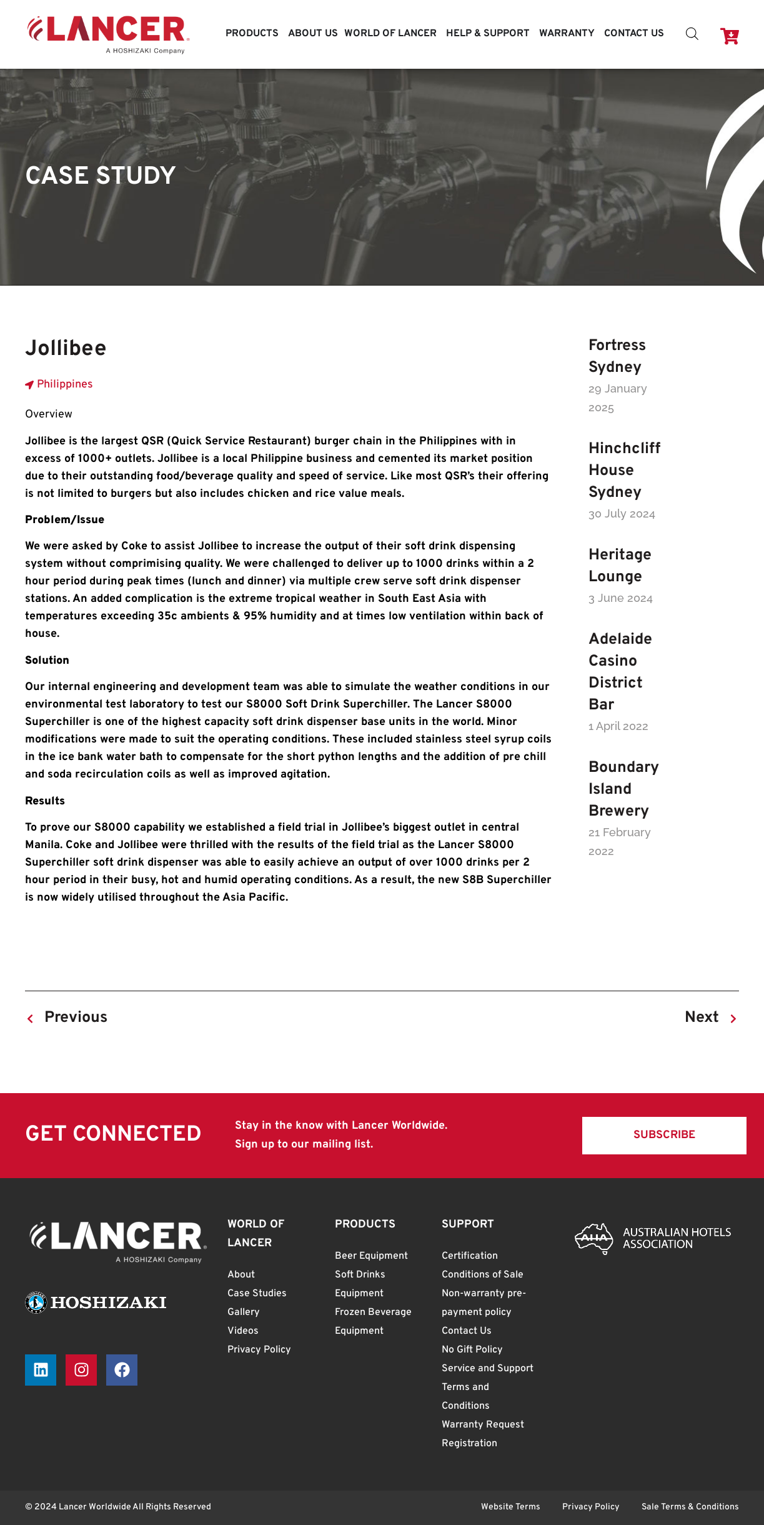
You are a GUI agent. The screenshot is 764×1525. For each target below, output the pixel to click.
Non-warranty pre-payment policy (484, 1303)
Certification (470, 1256)
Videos (243, 1331)
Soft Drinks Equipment (360, 1284)
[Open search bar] (692, 34)
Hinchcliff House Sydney (624, 471)
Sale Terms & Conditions (690, 1507)
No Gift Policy (472, 1350)
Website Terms (510, 1507)
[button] (664, 1135)
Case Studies (257, 1294)
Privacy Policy (259, 1350)
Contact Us (467, 1331)
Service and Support (487, 1368)
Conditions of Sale (482, 1275)
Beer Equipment (371, 1256)
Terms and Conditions (466, 1396)
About (241, 1275)
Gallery (243, 1312)
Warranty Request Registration (483, 1434)
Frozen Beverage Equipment (373, 1322)
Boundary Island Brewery (623, 790)
